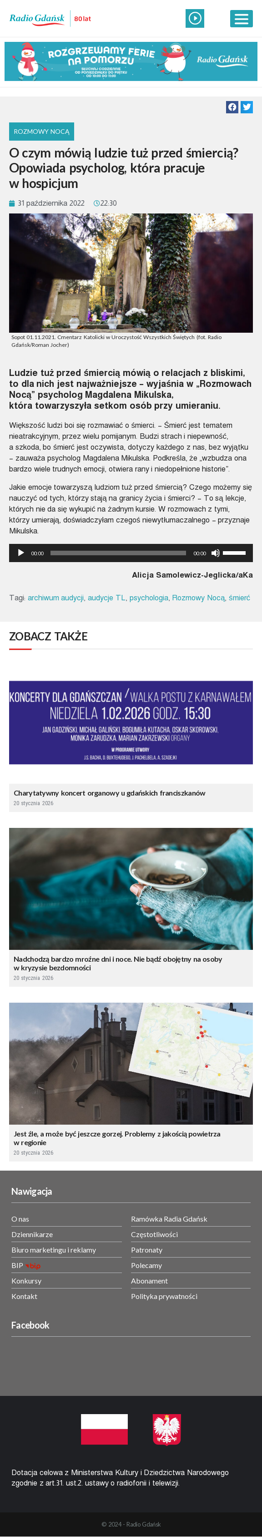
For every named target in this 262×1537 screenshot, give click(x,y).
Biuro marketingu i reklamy (53, 1249)
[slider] (118, 553)
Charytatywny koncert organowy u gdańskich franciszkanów (110, 792)
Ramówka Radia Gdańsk (169, 1218)
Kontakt (24, 1296)
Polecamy (146, 1265)
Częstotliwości (154, 1234)
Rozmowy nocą (42, 131)
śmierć (239, 597)
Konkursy (26, 1280)
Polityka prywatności (164, 1296)
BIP (17, 1265)
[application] (131, 553)
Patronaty (146, 1249)
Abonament (149, 1280)
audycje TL (107, 597)
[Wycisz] (215, 553)
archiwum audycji (56, 597)
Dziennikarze (32, 1234)
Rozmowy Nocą (198, 597)
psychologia (149, 597)
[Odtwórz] (20, 553)
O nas (20, 1218)
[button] (232, 107)
